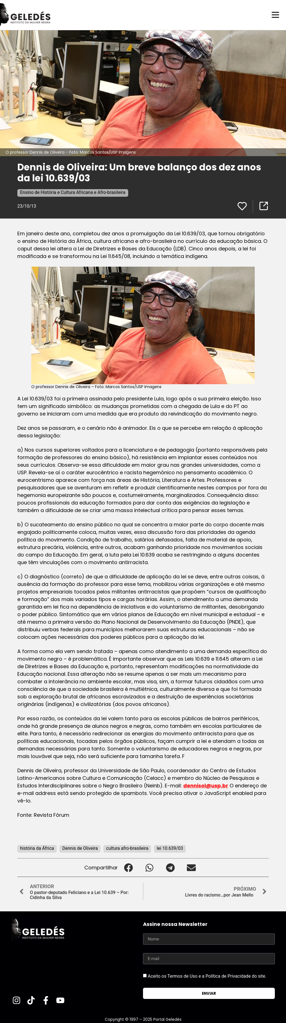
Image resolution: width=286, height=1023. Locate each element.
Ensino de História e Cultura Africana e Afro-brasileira (72, 192)
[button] (128, 867)
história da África (37, 848)
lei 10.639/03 (170, 848)
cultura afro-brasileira (127, 848)
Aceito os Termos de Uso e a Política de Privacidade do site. (207, 976)
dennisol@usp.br (205, 785)
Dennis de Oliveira (80, 848)
